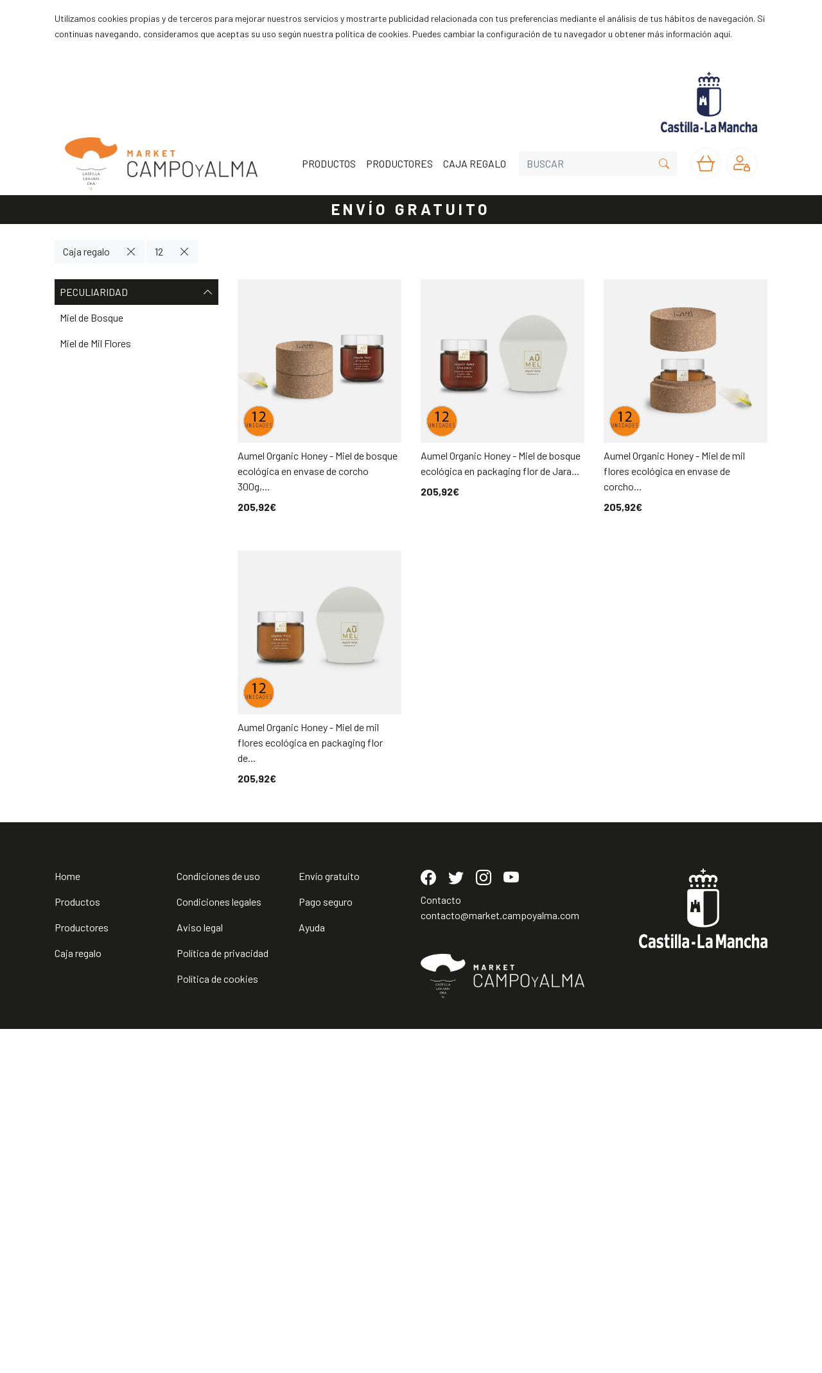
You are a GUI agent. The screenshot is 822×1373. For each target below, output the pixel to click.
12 (159, 251)
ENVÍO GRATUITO (411, 209)
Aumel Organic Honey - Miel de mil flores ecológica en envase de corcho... (674, 470)
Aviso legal (200, 1271)
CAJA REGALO (474, 163)
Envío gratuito (329, 1220)
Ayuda (312, 1271)
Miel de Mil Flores (95, 343)
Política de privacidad (222, 1297)
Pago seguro (326, 1245)
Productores (82, 1271)
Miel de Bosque (91, 317)
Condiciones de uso (218, 1220)
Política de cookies (217, 1323)
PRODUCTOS (329, 163)
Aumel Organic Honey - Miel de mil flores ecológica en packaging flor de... (310, 742)
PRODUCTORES (399, 163)
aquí (721, 33)
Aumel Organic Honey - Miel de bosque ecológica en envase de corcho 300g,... (318, 470)
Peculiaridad (136, 292)
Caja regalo (86, 251)
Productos (77, 1245)
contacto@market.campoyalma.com (500, 1259)
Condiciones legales (219, 1245)
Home (67, 1220)
